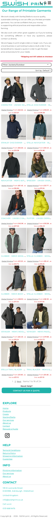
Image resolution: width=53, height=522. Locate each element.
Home (5, 408)
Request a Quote (10, 429)
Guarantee (7, 459)
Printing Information (12, 470)
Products (7, 411)
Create (6, 414)
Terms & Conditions (11, 450)
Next (19, 381)
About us (7, 423)
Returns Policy (9, 453)
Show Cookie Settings (26, 520)
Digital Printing (7, 110)
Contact (6, 426)
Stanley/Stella (9, 417)
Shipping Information (13, 456)
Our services (8, 420)
